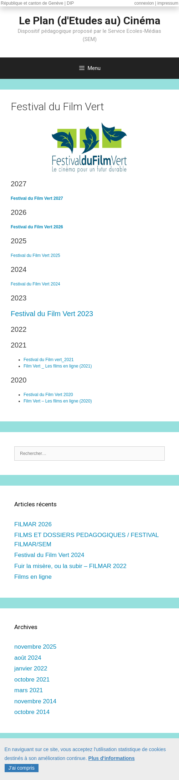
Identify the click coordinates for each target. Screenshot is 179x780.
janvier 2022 (30, 668)
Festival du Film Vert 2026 (37, 226)
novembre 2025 (35, 646)
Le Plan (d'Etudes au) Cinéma (89, 20)
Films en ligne (33, 576)
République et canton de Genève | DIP (37, 3)
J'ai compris (22, 770)
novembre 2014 (35, 701)
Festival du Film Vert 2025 (35, 255)
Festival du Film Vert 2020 (48, 394)
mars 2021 (28, 690)
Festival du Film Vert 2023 (52, 314)
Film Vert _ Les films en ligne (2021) (58, 366)
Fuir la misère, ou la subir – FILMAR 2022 (70, 566)
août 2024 (27, 657)
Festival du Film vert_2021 (49, 359)
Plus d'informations (111, 760)
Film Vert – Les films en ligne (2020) (58, 401)
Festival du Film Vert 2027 (37, 198)
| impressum (166, 3)
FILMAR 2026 (33, 524)
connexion (144, 3)
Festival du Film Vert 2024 (35, 284)
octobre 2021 (32, 679)
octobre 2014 (32, 712)
